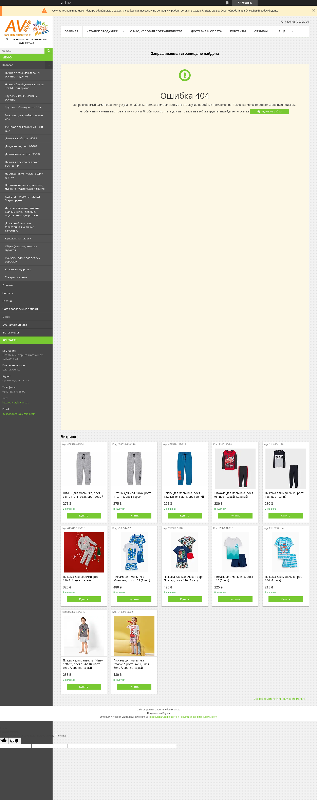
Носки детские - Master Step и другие (24, 175)
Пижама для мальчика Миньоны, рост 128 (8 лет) (131, 578)
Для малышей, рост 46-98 (21, 138)
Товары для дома (16, 277)
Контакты (238, 31)
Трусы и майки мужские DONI (23, 107)
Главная (71, 31)
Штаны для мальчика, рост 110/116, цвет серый (132, 494)
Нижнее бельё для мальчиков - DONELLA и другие (24, 86)
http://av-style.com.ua (15, 402)
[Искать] (48, 51)
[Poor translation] (14, 741)
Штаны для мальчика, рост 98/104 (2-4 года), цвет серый (83, 494)
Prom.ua (175, 709)
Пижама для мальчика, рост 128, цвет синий (284, 494)
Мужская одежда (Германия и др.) (24, 117)
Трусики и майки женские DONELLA (21, 97)
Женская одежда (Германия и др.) (24, 128)
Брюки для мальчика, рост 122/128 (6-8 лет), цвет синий (184, 494)
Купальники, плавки (18, 238)
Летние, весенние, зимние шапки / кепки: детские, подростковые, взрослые (22, 211)
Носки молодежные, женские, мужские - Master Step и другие (25, 186)
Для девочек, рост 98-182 (21, 146)
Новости (7, 293)
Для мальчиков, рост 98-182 (22, 154)
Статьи (7, 301)
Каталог (7, 65)
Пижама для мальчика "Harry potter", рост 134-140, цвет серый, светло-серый (83, 664)
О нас (6, 317)
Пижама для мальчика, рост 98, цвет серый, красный (233, 494)
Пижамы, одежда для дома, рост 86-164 (22, 163)
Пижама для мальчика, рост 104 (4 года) (284, 578)
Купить (84, 515)
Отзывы (7, 285)
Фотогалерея (11, 332)
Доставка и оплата (14, 324)
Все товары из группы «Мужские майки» (279, 699)
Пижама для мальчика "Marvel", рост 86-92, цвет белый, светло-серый (131, 664)
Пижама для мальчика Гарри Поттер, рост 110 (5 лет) (183, 578)
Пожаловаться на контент (164, 716)
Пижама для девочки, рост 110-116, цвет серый (81, 578)
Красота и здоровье (18, 269)
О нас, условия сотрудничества (156, 31)
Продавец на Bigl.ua (158, 713)
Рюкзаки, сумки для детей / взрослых (22, 259)
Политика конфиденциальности (199, 716)
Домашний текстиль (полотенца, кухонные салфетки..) (19, 226)
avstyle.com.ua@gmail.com (18, 414)
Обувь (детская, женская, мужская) (21, 248)
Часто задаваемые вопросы (20, 309)
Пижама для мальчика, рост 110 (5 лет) (233, 578)
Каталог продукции (102, 31)
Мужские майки (272, 111)
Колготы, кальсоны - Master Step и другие (22, 198)
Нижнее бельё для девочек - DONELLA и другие (23, 74)
